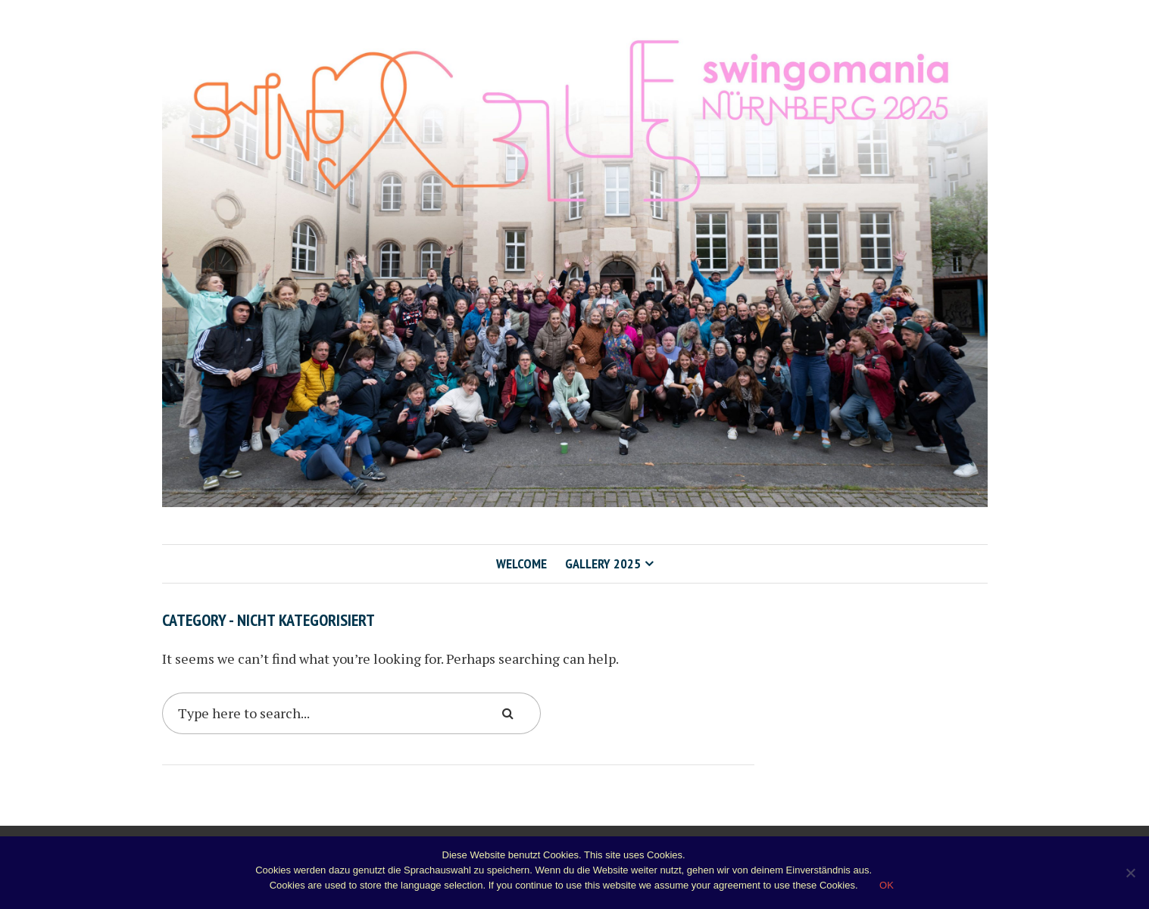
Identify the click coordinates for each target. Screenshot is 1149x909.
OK (886, 885)
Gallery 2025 (603, 563)
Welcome (521, 563)
